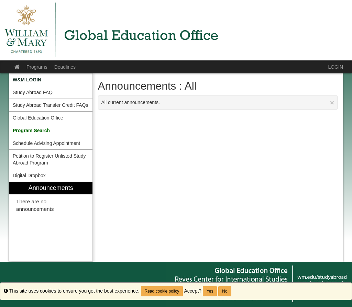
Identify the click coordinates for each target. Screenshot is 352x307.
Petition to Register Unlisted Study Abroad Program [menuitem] (49, 159)
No (224, 291)
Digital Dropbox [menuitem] (29, 175)
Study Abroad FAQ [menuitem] (33, 92)
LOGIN (335, 67)
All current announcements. (217, 102)
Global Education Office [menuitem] (38, 118)
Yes (210, 291)
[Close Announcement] (332, 102)
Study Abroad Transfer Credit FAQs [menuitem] (50, 105)
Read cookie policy (162, 291)
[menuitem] (50, 79)
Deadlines (65, 67)
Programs (36, 67)
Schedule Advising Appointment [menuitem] (46, 143)
